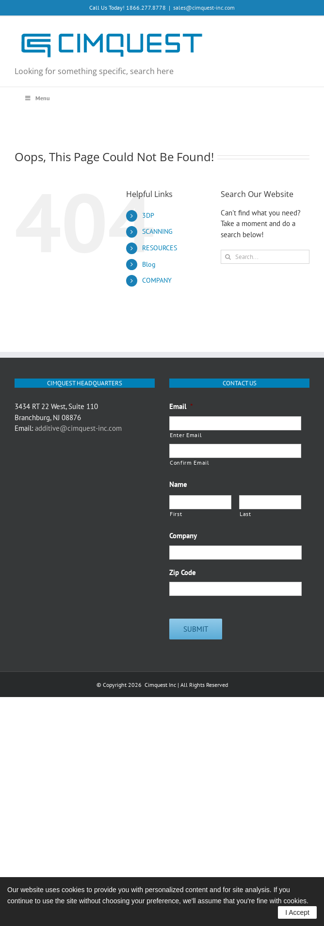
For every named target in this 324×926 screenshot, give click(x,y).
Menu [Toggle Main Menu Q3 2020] (36, 98)
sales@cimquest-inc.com (204, 7)
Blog (149, 264)
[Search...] (265, 257)
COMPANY (157, 280)
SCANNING (157, 231)
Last (245, 513)
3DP (148, 215)
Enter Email (186, 435)
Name (178, 484)
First (176, 513)
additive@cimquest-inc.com (78, 428)
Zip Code (182, 572)
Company (183, 535)
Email (181, 406)
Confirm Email (190, 462)
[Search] (228, 257)
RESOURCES (159, 247)
